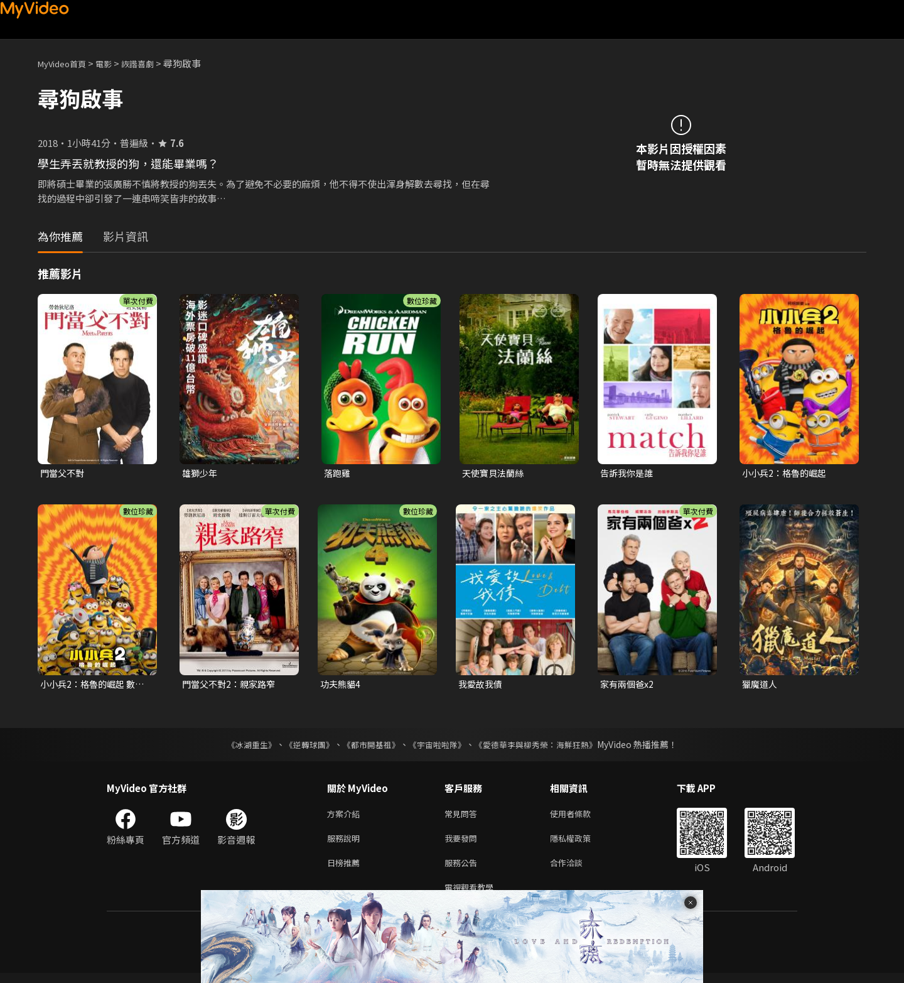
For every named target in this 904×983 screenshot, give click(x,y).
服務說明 (346, 843)
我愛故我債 (481, 685)
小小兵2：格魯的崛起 (787, 473)
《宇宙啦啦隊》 (438, 747)
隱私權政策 (581, 843)
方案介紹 (346, 816)
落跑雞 (338, 473)
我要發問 (463, 843)
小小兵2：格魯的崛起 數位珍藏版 (90, 686)
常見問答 (463, 816)
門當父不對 (63, 473)
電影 (113, 63)
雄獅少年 (201, 473)
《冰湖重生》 (240, 747)
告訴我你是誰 (628, 473)
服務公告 (463, 869)
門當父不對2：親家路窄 (231, 685)
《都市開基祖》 (368, 747)
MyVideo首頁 (66, 63)
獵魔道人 (761, 685)
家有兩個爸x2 (628, 685)
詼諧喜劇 (151, 63)
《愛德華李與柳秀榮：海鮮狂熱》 (544, 747)
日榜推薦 (346, 869)
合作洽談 (576, 869)
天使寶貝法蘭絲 (495, 473)
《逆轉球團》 (302, 747)
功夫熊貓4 (341, 685)
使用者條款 (581, 816)
